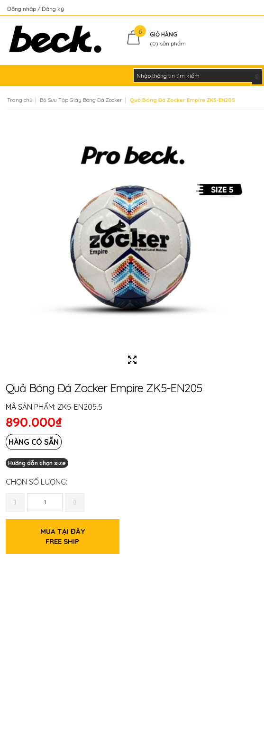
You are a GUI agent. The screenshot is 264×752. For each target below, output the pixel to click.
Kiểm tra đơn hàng (232, 8)
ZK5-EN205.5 (79, 407)
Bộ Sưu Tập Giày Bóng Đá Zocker (81, 100)
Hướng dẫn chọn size (37, 463)
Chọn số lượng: (36, 481)
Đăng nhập (22, 8)
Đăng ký (53, 8)
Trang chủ (19, 100)
